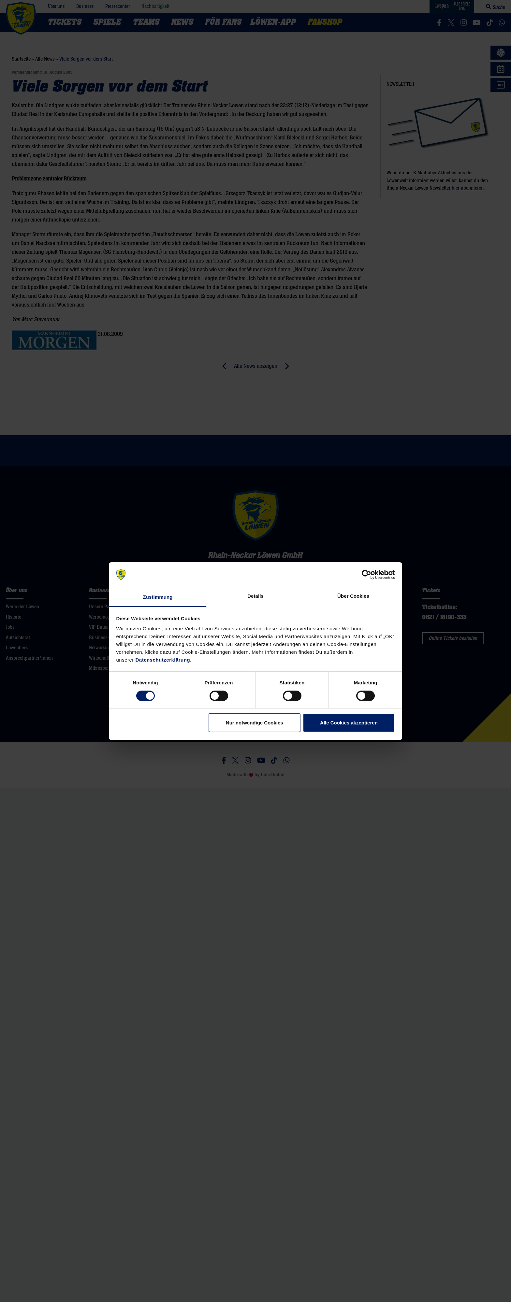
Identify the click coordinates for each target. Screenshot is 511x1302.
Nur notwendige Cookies (254, 722)
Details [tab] (255, 596)
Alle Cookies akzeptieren (349, 722)
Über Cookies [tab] (353, 596)
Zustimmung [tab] (158, 597)
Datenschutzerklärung (163, 660)
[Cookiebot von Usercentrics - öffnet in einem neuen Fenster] (366, 574)
